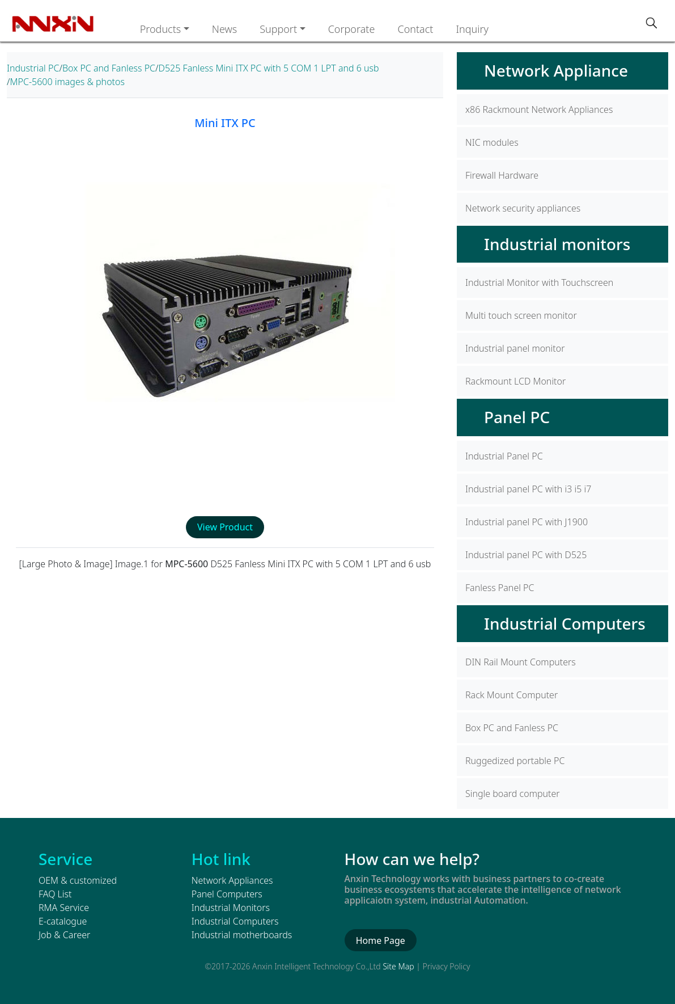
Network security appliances (522, 208)
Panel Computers (227, 894)
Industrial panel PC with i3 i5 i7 (528, 489)
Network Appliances (232, 880)
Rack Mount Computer (511, 695)
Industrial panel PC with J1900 (526, 522)
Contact (415, 29)
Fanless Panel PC (499, 587)
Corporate (351, 29)
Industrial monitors (557, 244)
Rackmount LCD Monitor (515, 381)
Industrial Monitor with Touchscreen (539, 282)
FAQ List (55, 894)
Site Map (398, 966)
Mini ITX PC (225, 122)
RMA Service (64, 907)
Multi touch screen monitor (521, 315)
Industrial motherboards (242, 935)
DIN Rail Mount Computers (520, 662)
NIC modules (492, 142)
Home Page (380, 940)
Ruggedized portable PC (514, 760)
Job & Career (64, 935)
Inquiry (472, 29)
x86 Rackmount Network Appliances (539, 109)
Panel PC (517, 417)
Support (278, 29)
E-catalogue (63, 921)
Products (160, 29)
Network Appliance (556, 70)
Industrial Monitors (231, 907)
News (224, 29)
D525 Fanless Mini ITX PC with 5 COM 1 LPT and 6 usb (269, 68)
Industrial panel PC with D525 (526, 555)
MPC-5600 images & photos (67, 81)
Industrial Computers (565, 623)
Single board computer (512, 793)
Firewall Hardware (501, 175)
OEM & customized (78, 880)
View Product (225, 527)
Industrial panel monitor (515, 348)
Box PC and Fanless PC (108, 68)
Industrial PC (33, 68)
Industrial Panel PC (504, 456)
